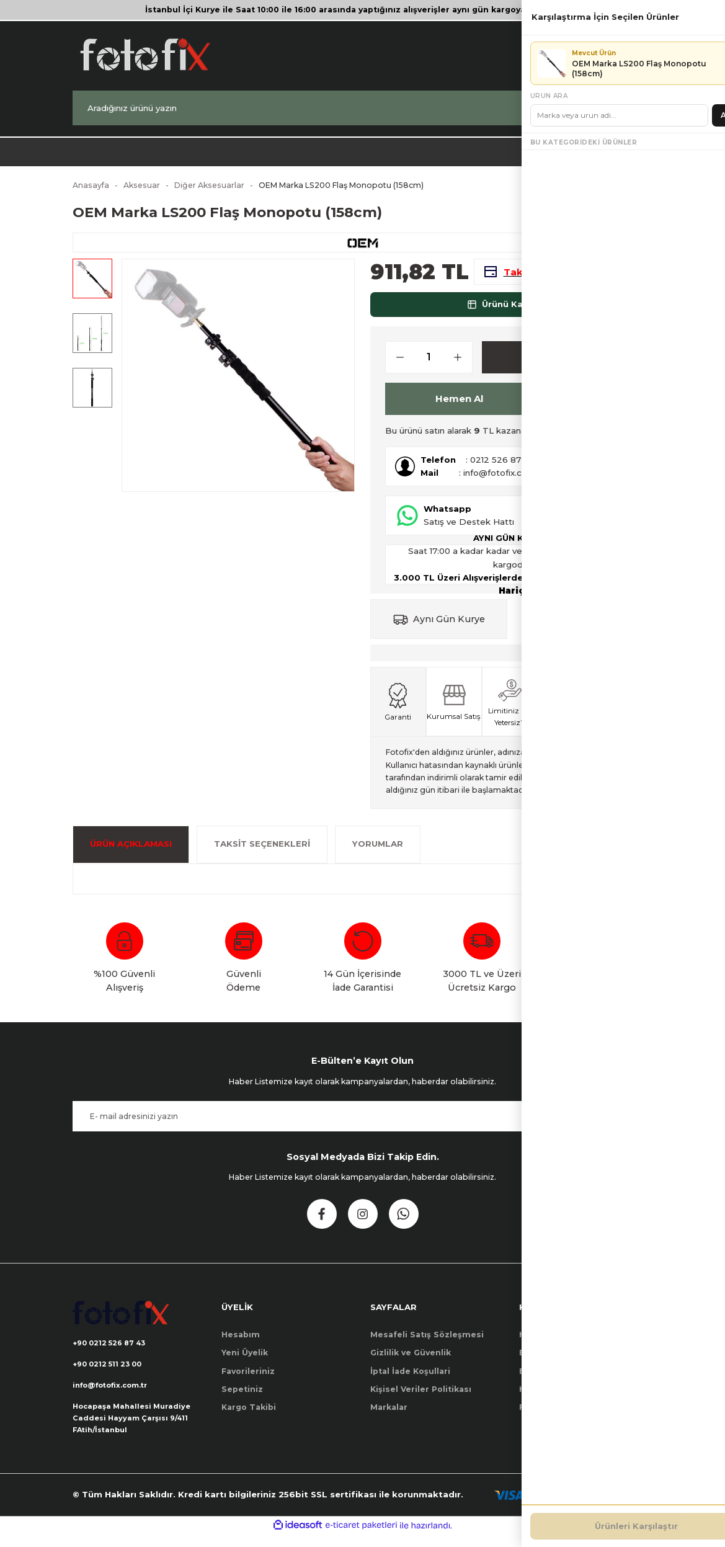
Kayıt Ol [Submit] (617, 1124)
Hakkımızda (544, 1342)
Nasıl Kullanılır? (597, 439)
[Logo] (144, 54)
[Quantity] (429, 365)
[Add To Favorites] (553, 406)
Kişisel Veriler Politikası (420, 1397)
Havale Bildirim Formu (567, 1397)
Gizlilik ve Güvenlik (410, 1360)
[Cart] (634, 54)
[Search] (363, 108)
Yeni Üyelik (244, 1360)
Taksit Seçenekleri (262, 852)
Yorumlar (377, 852)
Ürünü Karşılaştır (511, 312)
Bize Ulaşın (542, 1360)
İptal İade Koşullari (410, 1379)
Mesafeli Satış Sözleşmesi (427, 1342)
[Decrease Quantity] (395, 365)
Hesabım (240, 1342)
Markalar (388, 1415)
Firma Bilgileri (549, 1415)
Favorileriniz (248, 1379)
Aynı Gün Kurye (449, 627)
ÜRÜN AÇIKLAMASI (131, 852)
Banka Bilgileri (549, 1379)
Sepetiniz (242, 1397)
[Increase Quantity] (463, 365)
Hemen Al (460, 406)
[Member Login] (586, 54)
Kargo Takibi (248, 1415)
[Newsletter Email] (363, 1124)
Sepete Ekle (556, 365)
